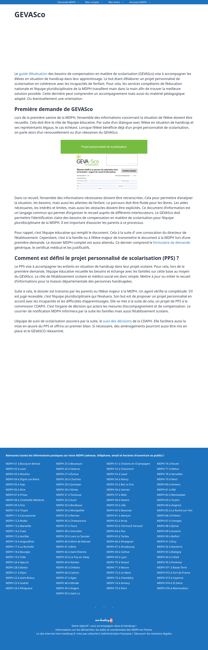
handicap (129, 626)
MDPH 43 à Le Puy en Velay (72, 557)
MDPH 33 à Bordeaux (69, 505)
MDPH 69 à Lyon (117, 557)
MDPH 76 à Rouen (168, 463)
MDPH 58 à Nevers (118, 500)
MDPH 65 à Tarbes (118, 536)
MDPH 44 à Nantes (67, 562)
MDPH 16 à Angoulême (20, 541)
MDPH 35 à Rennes (67, 515)
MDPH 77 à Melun (168, 469)
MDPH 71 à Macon (118, 567)
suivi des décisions (117, 321)
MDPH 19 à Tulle (16, 557)
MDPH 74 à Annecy (118, 583)
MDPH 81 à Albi (166, 489)
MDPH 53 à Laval (117, 474)
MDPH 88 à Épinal (168, 526)
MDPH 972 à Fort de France (173, 572)
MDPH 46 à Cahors (67, 572)
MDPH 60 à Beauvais (119, 510)
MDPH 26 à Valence (68, 469)
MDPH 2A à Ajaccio (17, 562)
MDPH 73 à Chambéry (120, 578)
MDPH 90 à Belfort (168, 536)
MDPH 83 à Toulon (168, 500)
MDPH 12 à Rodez (16, 520)
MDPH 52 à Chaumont (120, 469)
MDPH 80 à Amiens (168, 484)
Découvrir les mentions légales (153, 633)
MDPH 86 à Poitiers (168, 515)
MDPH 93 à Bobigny (169, 552)
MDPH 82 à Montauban (171, 494)
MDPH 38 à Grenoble (69, 531)
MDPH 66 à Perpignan (120, 541)
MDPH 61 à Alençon (119, 515)
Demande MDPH (69, 2)
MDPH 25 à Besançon (69, 463)
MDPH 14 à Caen (16, 531)
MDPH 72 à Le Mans (119, 572)
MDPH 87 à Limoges (169, 520)
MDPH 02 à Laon (16, 469)
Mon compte (95, 2)
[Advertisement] (38, 43)
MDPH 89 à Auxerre (169, 531)
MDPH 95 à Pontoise (169, 562)
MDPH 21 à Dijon (16, 572)
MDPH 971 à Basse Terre (172, 567)
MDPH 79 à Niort (167, 479)
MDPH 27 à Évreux (67, 474)
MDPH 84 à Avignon (169, 505)
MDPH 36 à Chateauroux (71, 520)
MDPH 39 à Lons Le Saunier (73, 536)
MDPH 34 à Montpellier (70, 510)
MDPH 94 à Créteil (168, 557)
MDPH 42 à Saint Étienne (71, 552)
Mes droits (117, 2)
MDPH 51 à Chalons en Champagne (128, 463)
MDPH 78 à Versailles (170, 474)
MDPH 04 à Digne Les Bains (22, 479)
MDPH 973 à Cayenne (170, 578)
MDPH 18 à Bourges (18, 552)
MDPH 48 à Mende (67, 583)
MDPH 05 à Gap (15, 484)
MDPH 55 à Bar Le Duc (120, 484)
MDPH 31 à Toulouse (68, 494)
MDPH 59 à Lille (116, 505)
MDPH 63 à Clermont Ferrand (124, 526)
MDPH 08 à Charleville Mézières (25, 500)
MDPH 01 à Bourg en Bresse (23, 463)
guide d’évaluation (33, 73)
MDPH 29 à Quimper (68, 484)
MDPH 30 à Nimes (67, 489)
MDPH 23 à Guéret (17, 583)
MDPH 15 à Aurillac (17, 536)
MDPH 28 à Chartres (68, 479)
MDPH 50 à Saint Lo (68, 593)
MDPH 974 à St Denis (170, 583)
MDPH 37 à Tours (66, 526)
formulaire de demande (171, 242)
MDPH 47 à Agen (66, 578)
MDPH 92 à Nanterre (169, 546)
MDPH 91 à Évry (166, 541)
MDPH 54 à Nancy (117, 479)
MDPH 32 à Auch (66, 500)
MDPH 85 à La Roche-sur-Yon (174, 510)
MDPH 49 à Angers (67, 588)
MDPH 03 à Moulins (18, 474)
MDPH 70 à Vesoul (118, 562)
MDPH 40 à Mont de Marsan (73, 541)
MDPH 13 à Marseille (18, 526)
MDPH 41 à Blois (66, 546)
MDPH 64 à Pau (116, 531)
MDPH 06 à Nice (15, 489)
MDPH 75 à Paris (117, 588)
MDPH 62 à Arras (117, 520)
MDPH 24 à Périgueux (19, 588)
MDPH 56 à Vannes (118, 489)
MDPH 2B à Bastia (17, 567)
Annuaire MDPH (141, 2)
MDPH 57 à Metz (117, 494)
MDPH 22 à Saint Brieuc (20, 578)
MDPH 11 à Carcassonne (21, 515)
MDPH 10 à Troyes (17, 510)
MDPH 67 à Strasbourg (120, 546)
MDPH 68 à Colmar (118, 552)
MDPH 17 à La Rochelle (20, 546)
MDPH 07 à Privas (16, 494)
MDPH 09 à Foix (15, 505)
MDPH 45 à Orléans (68, 567)
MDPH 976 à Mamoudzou (172, 588)
